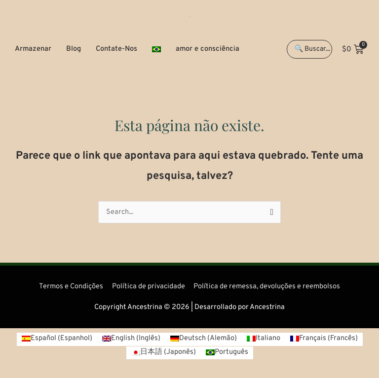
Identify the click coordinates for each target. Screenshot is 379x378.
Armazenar (33, 49)
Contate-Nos (116, 49)
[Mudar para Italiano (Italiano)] (263, 339)
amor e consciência (207, 49)
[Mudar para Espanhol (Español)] (57, 339)
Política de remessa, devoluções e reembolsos (266, 286)
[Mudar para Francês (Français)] (324, 339)
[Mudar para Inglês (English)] (131, 339)
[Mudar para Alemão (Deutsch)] (203, 339)
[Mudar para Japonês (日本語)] (163, 353)
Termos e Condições (71, 286)
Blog (73, 49)
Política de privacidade (148, 286)
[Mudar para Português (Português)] (227, 353)
